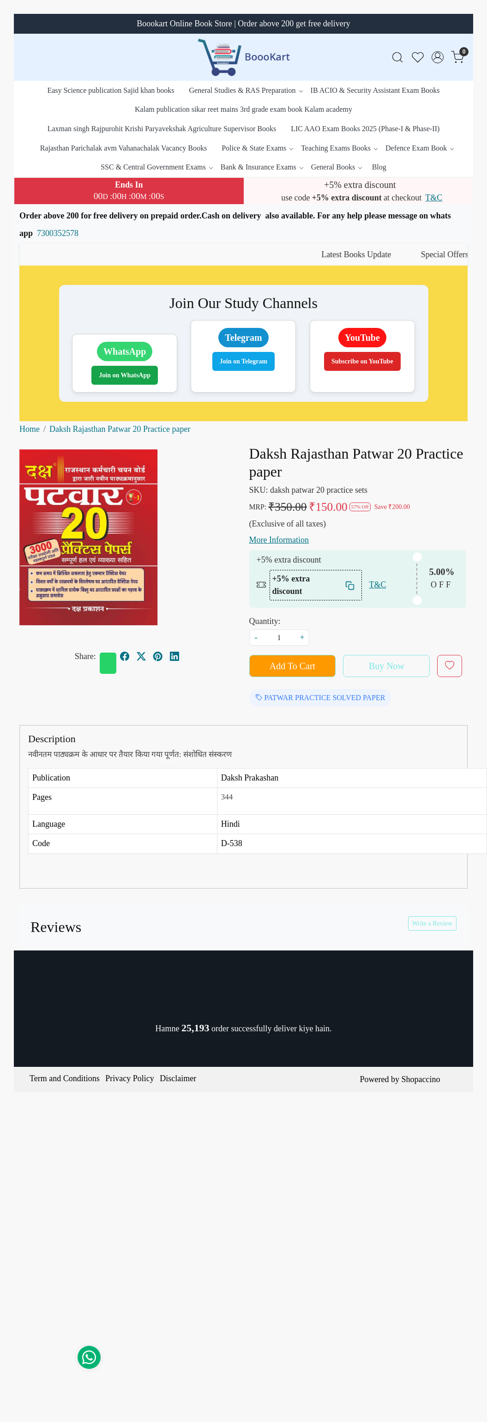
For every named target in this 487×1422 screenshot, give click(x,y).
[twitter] (141, 656)
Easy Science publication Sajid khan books (110, 90)
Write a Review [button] (432, 923)
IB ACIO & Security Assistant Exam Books (375, 90)
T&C (433, 197)
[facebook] (124, 656)
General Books (336, 167)
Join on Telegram (243, 361)
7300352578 (57, 233)
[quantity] (279, 637)
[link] (397, 57)
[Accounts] (437, 57)
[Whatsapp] (108, 663)
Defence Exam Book (419, 148)
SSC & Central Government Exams (156, 167)
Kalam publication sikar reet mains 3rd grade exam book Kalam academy (243, 109)
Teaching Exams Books (339, 148)
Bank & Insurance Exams (262, 167)
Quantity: (265, 621)
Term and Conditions (65, 1078)
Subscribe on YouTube (362, 361)
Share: (85, 656)
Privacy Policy (129, 1078)
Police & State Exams (257, 148)
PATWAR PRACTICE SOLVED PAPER (320, 698)
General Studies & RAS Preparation (245, 90)
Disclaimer (178, 1078)
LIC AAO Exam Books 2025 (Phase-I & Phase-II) (365, 129)
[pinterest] (158, 656)
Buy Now (386, 666)
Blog (379, 167)
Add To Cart (292, 666)
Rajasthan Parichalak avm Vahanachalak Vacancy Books (123, 148)
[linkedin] (174, 656)
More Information (279, 540)
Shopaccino (420, 1079)
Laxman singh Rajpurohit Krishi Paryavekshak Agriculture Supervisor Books (162, 129)
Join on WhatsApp (124, 375)
